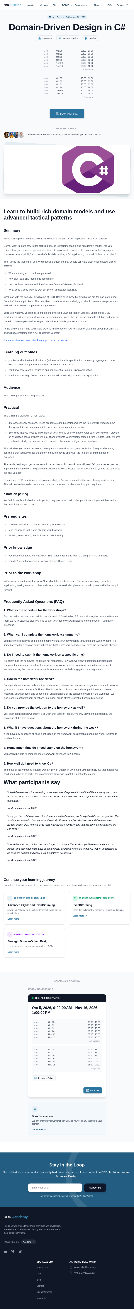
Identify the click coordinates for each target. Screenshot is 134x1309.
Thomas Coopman (51, 134)
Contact (122, 5)
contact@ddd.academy (85, 1267)
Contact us (39, 1129)
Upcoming (30, 5)
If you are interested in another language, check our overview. (37, 340)
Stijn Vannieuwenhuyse (72, 134)
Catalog (44, 5)
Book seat (93, 1090)
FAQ (109, 5)
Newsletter (42, 1298)
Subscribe (95, 1187)
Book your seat (67, 113)
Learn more (14, 919)
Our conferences (44, 1292)
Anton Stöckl (95, 134)
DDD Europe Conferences (74, 5)
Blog (55, 5)
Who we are (42, 1267)
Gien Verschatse (34, 134)
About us (98, 5)
